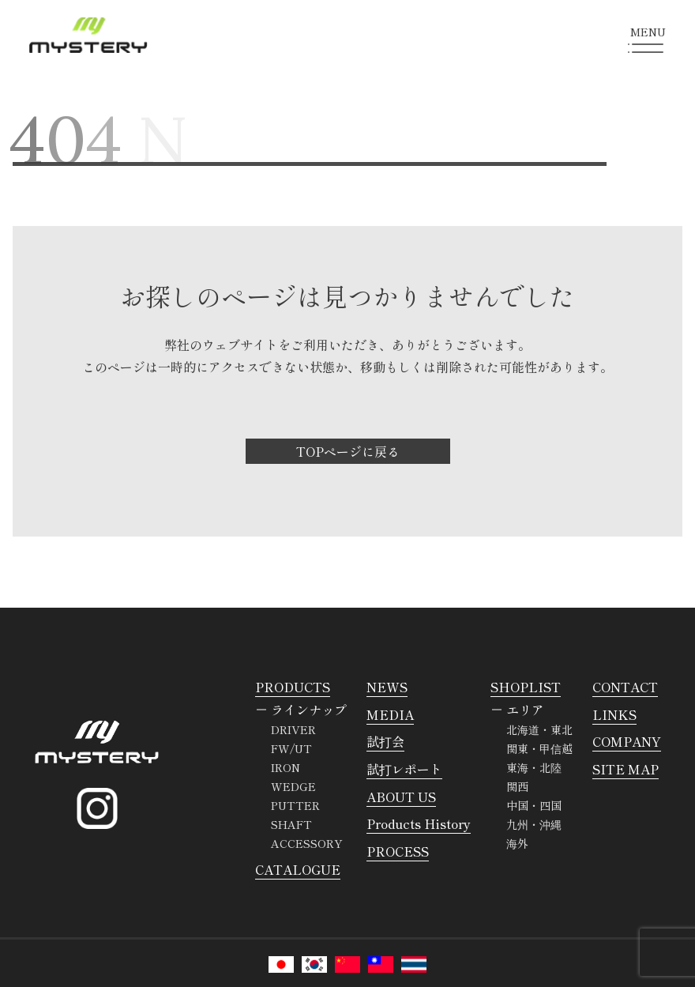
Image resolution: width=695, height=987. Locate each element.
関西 (517, 786)
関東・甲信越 (539, 748)
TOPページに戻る (348, 451)
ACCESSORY (307, 843)
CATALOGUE (297, 869)
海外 (517, 843)
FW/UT (291, 748)
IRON (285, 767)
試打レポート (404, 768)
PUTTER (295, 805)
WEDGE (293, 786)
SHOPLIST (525, 686)
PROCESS (397, 851)
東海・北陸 (534, 767)
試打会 (385, 741)
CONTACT (625, 686)
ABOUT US (401, 796)
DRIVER (293, 729)
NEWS (387, 686)
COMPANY (626, 741)
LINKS (614, 714)
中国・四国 (534, 805)
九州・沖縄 (534, 824)
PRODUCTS (292, 686)
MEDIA (390, 714)
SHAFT (291, 824)
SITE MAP (625, 768)
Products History (418, 823)
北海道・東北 (539, 729)
